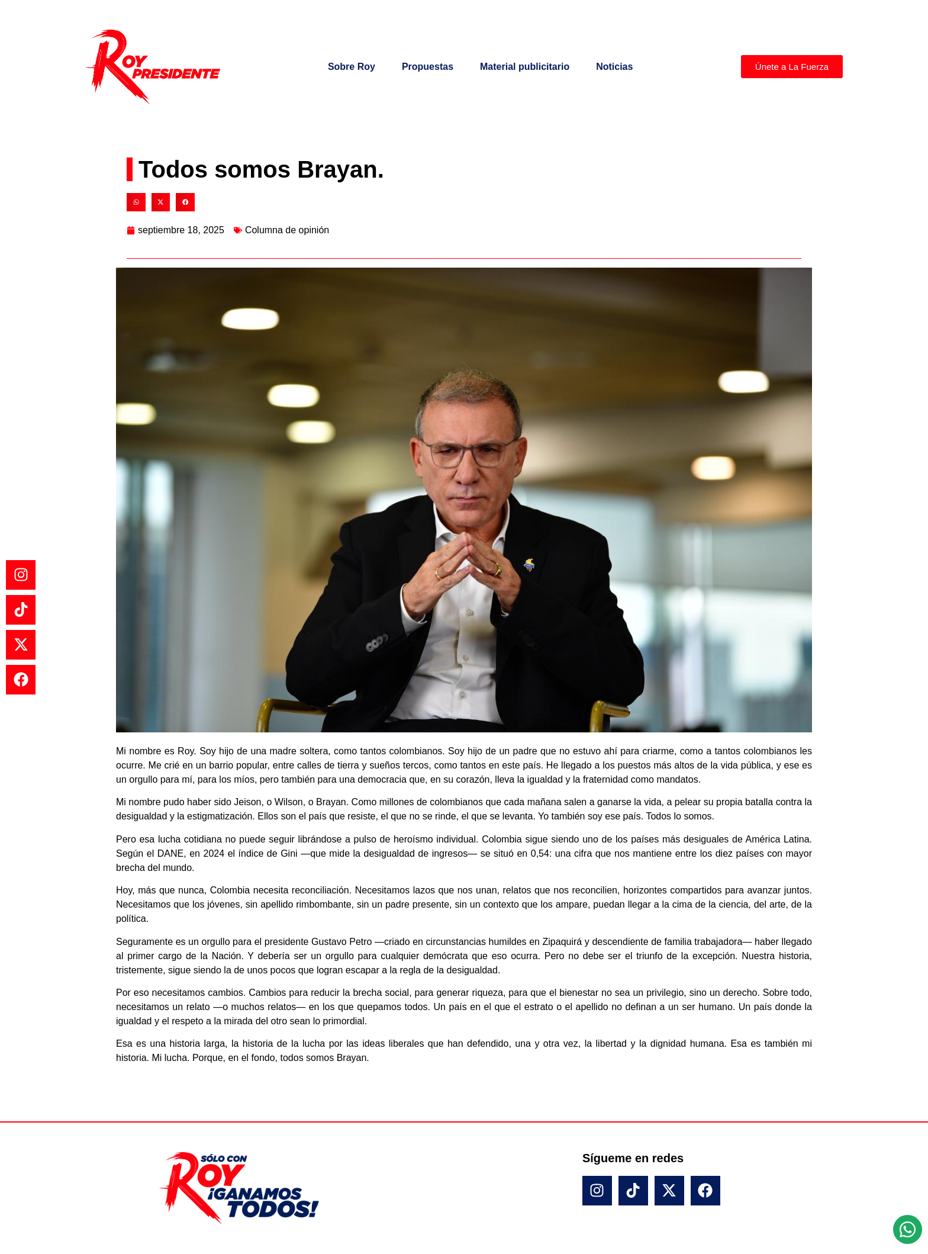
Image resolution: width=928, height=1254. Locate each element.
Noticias (614, 67)
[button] (136, 202)
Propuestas (427, 67)
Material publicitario (524, 67)
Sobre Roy (351, 67)
